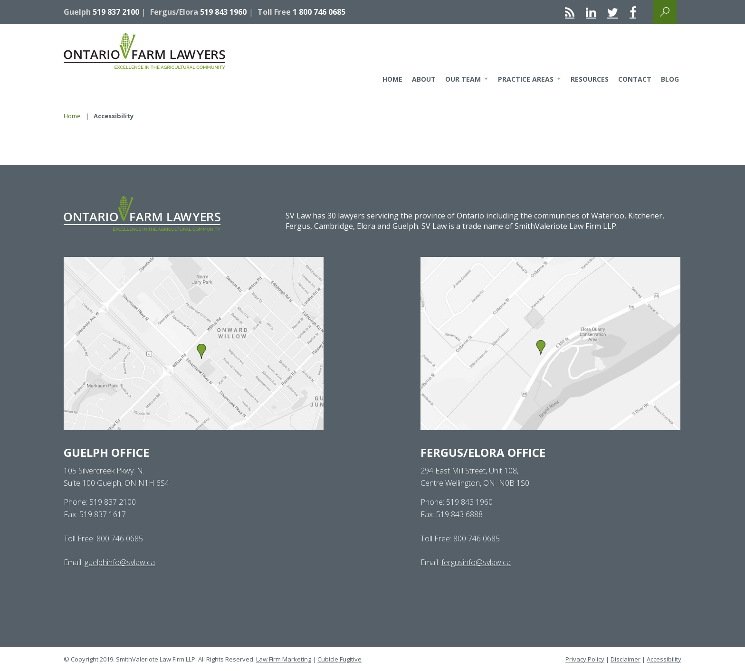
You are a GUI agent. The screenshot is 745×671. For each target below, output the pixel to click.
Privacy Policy (584, 659)
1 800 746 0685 (319, 12)
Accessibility (664, 659)
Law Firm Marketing (283, 659)
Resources (590, 79)
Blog (670, 79)
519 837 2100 (116, 12)
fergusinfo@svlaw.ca (476, 562)
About (424, 79)
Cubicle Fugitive (339, 659)
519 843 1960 (223, 12)
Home (392, 79)
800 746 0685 (119, 538)
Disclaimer (625, 659)
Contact (634, 79)
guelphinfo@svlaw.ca (120, 562)
